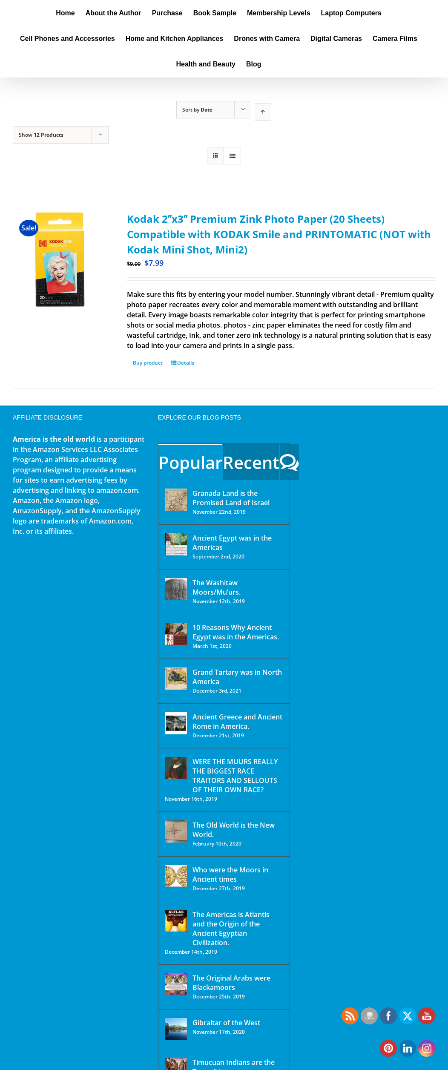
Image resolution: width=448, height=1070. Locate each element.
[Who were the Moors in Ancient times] (176, 876)
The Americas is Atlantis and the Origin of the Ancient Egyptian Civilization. (231, 928)
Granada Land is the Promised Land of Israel (231, 498)
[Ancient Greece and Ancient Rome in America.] (176, 723)
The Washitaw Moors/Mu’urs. (216, 587)
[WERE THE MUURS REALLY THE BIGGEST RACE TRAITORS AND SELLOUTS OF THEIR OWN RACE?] (176, 768)
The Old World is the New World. (233, 829)
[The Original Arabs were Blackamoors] (176, 984)
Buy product (148, 362)
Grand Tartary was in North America (237, 676)
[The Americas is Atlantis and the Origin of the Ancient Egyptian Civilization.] (176, 921)
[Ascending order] (263, 112)
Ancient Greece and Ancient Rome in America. (237, 721)
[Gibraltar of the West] (176, 1029)
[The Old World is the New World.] (176, 831)
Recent (251, 462)
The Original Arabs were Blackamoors (231, 982)
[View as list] (232, 155)
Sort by (197, 109)
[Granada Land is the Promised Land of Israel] (176, 500)
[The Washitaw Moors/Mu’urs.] (176, 589)
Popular (190, 462)
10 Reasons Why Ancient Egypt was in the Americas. (235, 632)
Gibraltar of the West (226, 1022)
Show (41, 134)
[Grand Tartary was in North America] (176, 678)
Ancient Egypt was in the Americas (232, 542)
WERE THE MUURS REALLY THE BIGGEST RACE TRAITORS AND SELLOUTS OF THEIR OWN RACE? (235, 775)
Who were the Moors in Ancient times (230, 874)
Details (185, 362)
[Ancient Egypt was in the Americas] (176, 544)
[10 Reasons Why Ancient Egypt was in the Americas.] (176, 634)
